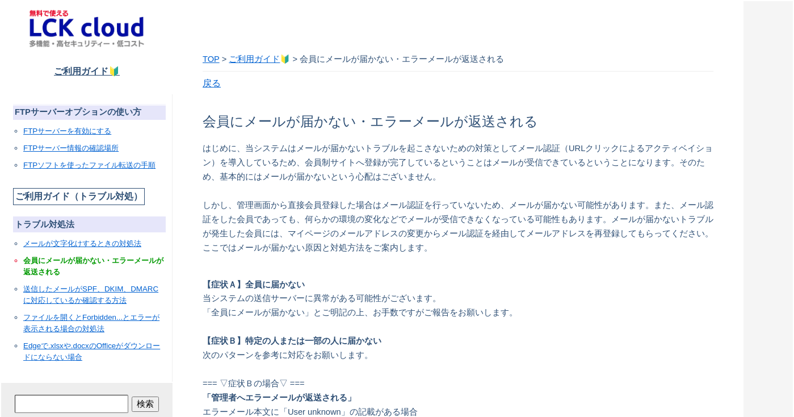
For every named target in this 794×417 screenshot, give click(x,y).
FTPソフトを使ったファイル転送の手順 (89, 165)
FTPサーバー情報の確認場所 (71, 148)
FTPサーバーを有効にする (67, 131)
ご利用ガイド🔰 (87, 71)
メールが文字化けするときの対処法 (82, 243)
